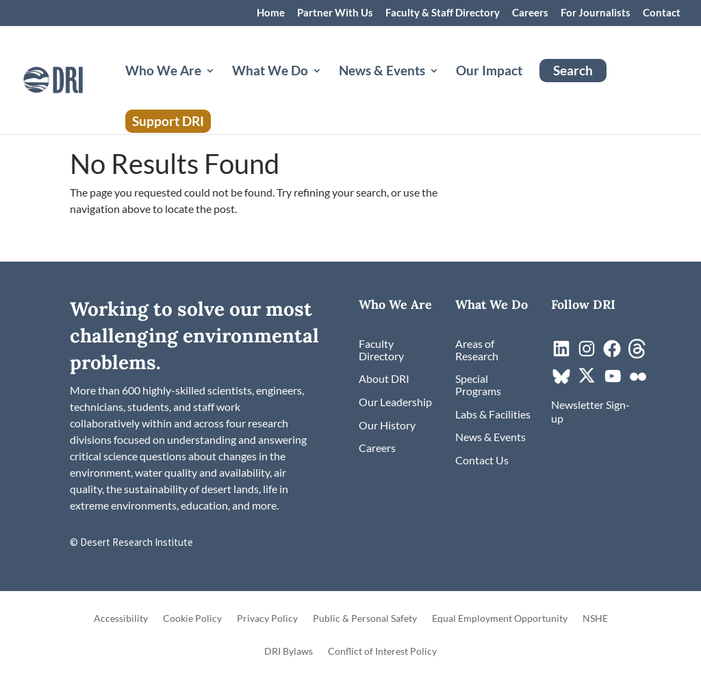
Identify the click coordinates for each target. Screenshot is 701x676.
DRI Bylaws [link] (288, 652)
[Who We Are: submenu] (221, 87)
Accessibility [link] (121, 619)
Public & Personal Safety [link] (365, 619)
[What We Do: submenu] (327, 87)
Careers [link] (530, 13)
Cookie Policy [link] (192, 619)
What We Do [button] (270, 72)
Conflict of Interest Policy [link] (382, 652)
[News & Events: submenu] (445, 87)
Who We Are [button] (163, 72)
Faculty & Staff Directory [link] (442, 13)
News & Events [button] (382, 72)
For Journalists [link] (595, 13)
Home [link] (271, 13)
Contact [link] (661, 13)
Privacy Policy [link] (267, 619)
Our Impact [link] (489, 72)
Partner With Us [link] (335, 13)
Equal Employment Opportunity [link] (500, 619)
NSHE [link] (595, 619)
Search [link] (573, 70)
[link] (77, 78)
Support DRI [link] (168, 121)
